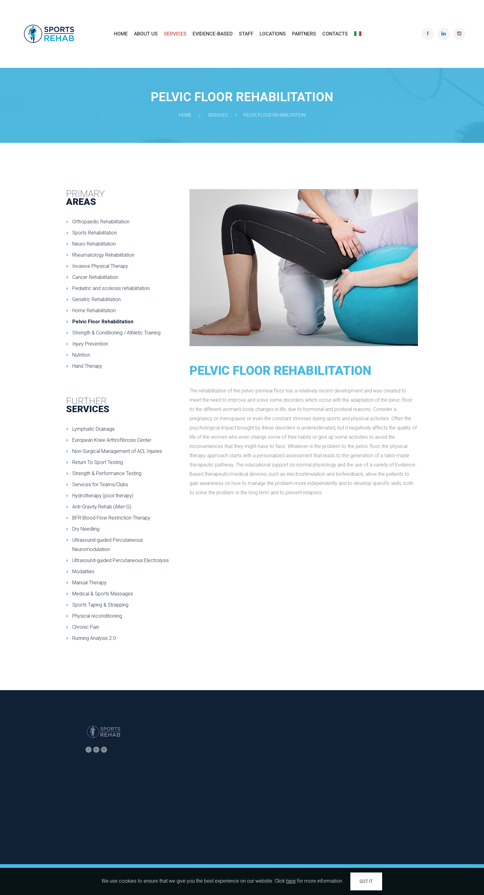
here (291, 881)
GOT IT (366, 881)
